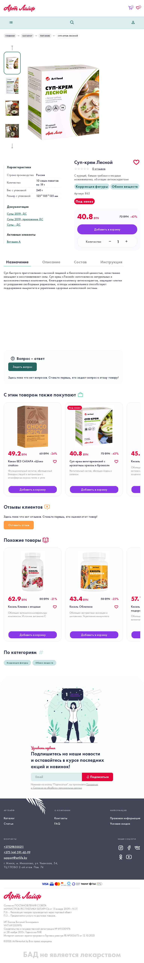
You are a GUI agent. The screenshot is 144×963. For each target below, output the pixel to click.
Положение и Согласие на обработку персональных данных (64, 786)
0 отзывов (98, 169)
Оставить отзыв (18, 525)
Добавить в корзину (107, 229)
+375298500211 (14, 847)
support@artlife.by (15, 858)
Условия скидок (120, 824)
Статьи (8, 824)
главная (10, 35)
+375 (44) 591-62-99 (17, 852)
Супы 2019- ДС (17, 214)
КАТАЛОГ (27, 35)
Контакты (60, 818)
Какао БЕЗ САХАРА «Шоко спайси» (25, 463)
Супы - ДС (13, 225)
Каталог (9, 818)
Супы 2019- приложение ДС (25, 219)
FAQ (57, 824)
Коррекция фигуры (92, 186)
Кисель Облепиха (81, 607)
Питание (45, 35)
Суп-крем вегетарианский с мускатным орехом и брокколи (90, 463)
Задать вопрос (22, 367)
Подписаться (97, 777)
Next (23, 97)
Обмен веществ (125, 186)
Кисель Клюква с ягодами (24, 607)
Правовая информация (125, 818)
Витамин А (14, 242)
